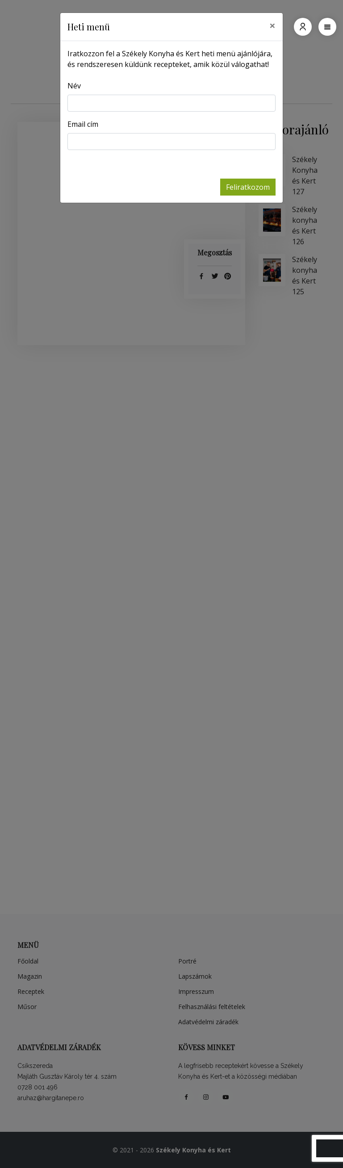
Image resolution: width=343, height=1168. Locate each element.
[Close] (272, 25)
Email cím (82, 124)
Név (74, 86)
